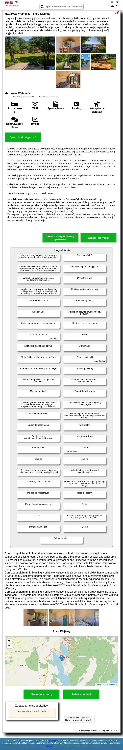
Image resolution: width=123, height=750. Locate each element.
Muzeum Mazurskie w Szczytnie (32, 711)
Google (52, 741)
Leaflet (98, 684)
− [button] (9, 645)
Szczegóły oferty (41, 694)
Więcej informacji (98, 237)
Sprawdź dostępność (23, 137)
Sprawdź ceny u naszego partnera (60, 238)
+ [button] (9, 641)
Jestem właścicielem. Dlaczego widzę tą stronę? (78, 718)
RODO (49, 746)
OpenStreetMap (110, 684)
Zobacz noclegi (81, 694)
